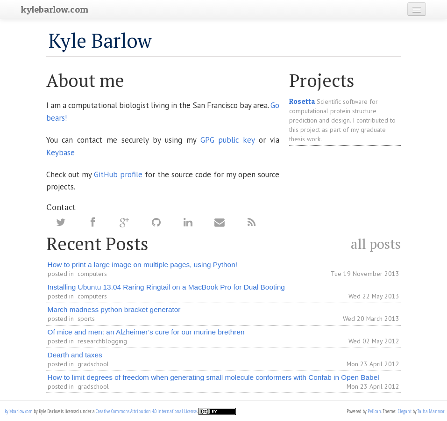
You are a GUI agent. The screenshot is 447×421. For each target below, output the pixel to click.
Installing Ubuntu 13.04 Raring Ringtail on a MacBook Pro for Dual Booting (166, 287)
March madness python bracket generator (114, 309)
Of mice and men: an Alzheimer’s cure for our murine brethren (146, 332)
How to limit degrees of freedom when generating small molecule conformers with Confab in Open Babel (213, 377)
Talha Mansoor (431, 410)
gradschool (93, 364)
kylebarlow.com (19, 410)
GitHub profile (118, 174)
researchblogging (102, 341)
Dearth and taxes (75, 355)
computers (92, 273)
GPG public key (227, 140)
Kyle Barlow (100, 40)
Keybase (60, 152)
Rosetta (302, 101)
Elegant (404, 410)
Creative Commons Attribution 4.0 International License (146, 410)
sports (86, 318)
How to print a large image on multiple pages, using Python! (142, 265)
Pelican (374, 410)
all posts (376, 244)
